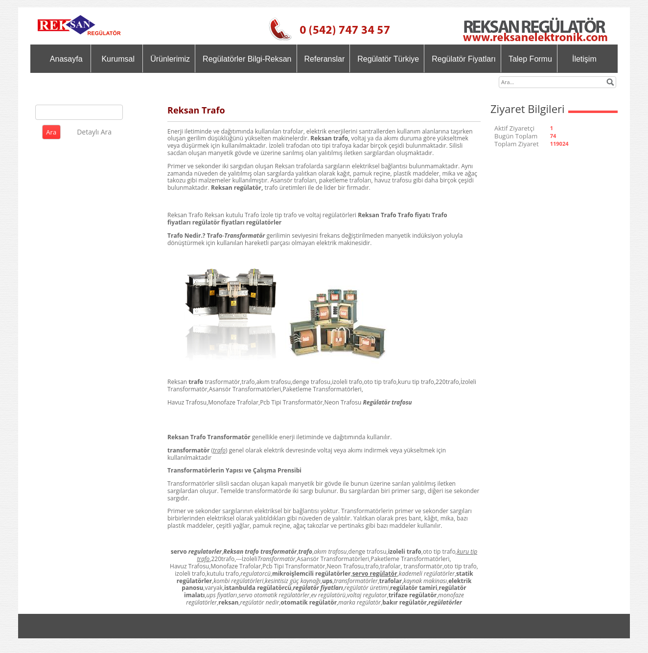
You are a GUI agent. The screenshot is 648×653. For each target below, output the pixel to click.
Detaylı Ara (94, 131)
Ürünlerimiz (170, 59)
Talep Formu (530, 59)
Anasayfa (66, 59)
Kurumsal (118, 59)
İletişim (584, 59)
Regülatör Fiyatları (464, 59)
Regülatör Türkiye (388, 59)
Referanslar (324, 59)
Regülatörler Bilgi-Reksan (247, 59)
